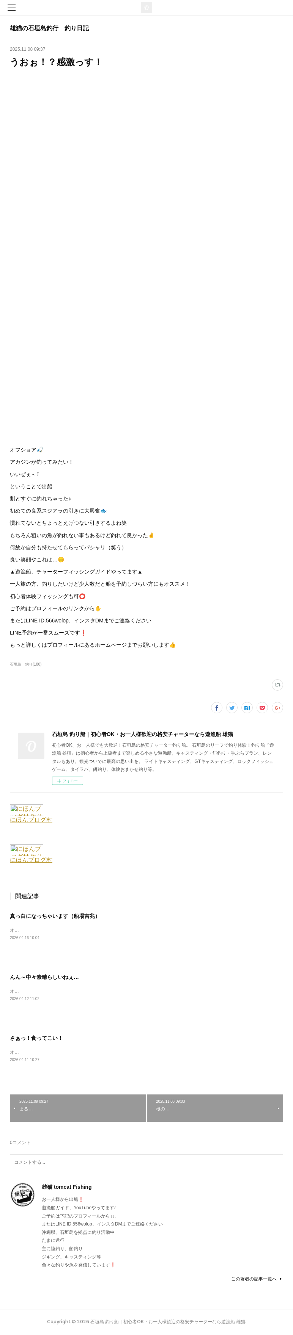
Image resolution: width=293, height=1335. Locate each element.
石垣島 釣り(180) (25, 664)
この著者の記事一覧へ (257, 1280)
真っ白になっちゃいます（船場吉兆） (55, 916)
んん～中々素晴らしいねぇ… (44, 977)
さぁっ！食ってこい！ (36, 1039)
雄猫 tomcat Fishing (66, 1188)
